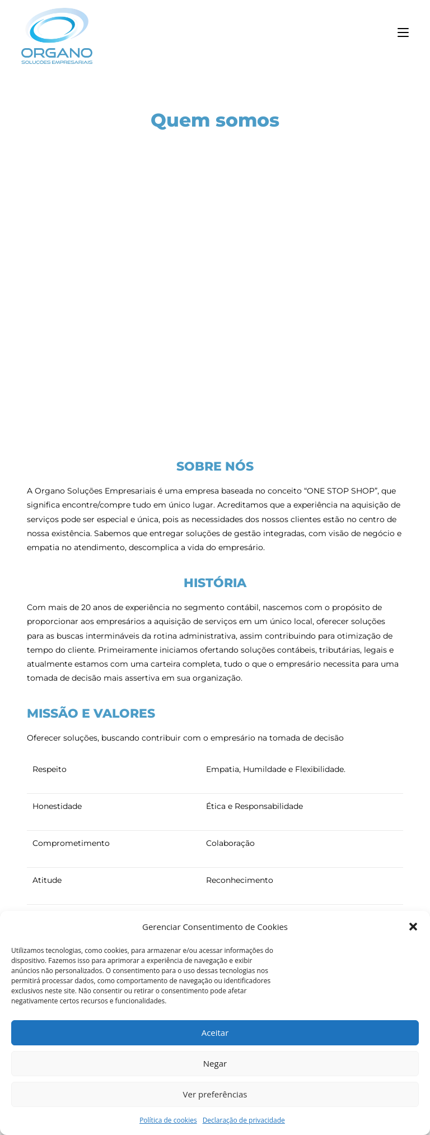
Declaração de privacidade (244, 1120)
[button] (413, 926)
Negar (215, 1063)
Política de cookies (168, 1120)
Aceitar (215, 1032)
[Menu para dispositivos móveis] (403, 33)
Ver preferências (215, 1094)
